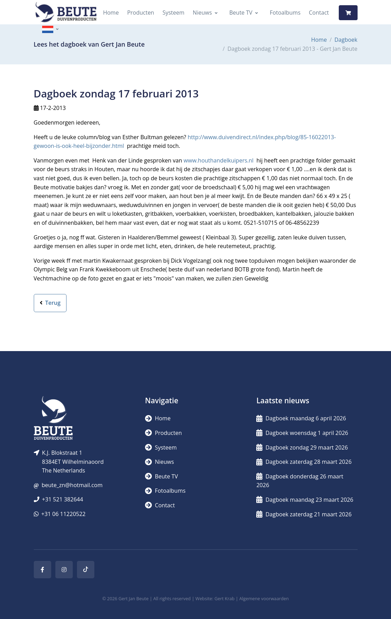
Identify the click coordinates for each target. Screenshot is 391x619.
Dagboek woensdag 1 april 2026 (302, 433)
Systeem (174, 12)
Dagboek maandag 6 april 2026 (301, 418)
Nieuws (202, 12)
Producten (140, 12)
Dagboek (346, 39)
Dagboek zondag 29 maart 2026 (302, 447)
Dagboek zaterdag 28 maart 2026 (303, 462)
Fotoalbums (285, 12)
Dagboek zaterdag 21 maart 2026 (303, 514)
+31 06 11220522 (63, 514)
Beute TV (240, 12)
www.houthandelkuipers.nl (218, 160)
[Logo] (66, 12)
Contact (319, 12)
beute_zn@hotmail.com (71, 485)
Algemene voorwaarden (264, 598)
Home (111, 12)
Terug (50, 303)
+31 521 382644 (62, 499)
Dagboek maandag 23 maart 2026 (304, 499)
